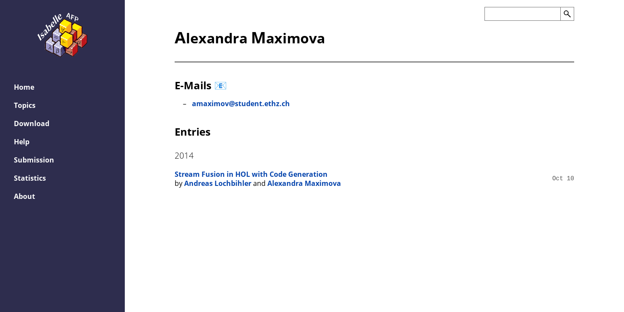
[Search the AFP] (522, 14)
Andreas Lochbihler (217, 183)
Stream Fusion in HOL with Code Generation (251, 174)
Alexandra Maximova (304, 183)
